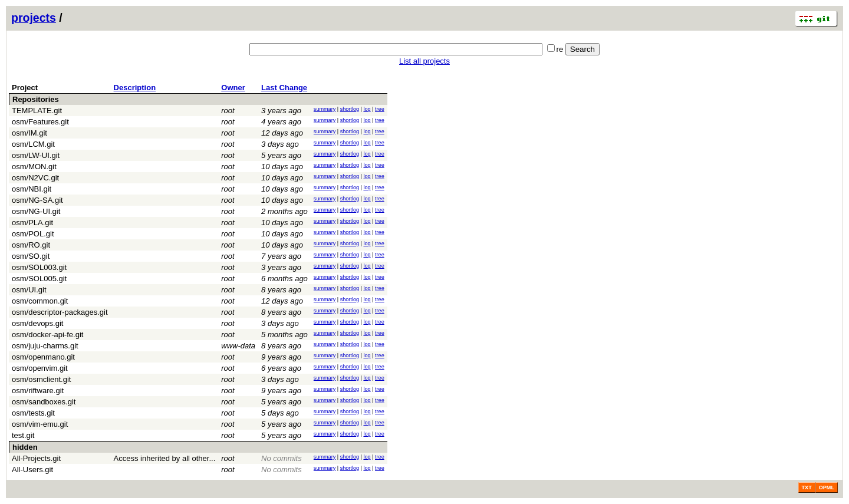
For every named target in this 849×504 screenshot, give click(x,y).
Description (135, 87)
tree (379, 109)
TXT (807, 487)
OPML (826, 487)
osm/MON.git (34, 166)
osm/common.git (40, 301)
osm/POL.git (33, 233)
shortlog (349, 109)
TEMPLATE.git (37, 110)
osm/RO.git (31, 245)
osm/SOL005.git (39, 278)
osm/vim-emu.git (40, 424)
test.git (23, 435)
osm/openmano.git (43, 357)
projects (33, 17)
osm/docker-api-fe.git (47, 334)
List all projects (424, 61)
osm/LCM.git (33, 144)
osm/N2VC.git (35, 177)
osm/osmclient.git (41, 379)
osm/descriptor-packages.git (60, 312)
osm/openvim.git (40, 368)
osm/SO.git (31, 256)
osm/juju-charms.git (45, 345)
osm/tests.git (33, 413)
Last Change (284, 87)
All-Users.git (32, 469)
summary (324, 109)
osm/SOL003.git (39, 267)
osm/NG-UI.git (36, 211)
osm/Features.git (40, 121)
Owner (233, 87)
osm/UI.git (29, 289)
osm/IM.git (29, 133)
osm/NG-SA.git (37, 200)
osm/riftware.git (38, 390)
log (366, 109)
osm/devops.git (37, 323)
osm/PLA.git (32, 222)
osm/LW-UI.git (36, 155)
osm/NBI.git (31, 189)
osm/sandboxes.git (43, 401)
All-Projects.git (36, 458)
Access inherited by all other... (165, 458)
